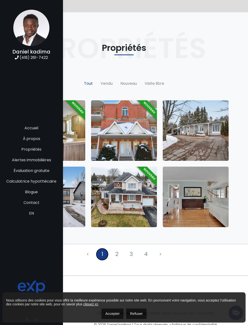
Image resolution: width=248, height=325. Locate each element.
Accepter (112, 313)
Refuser (136, 313)
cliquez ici (90, 304)
